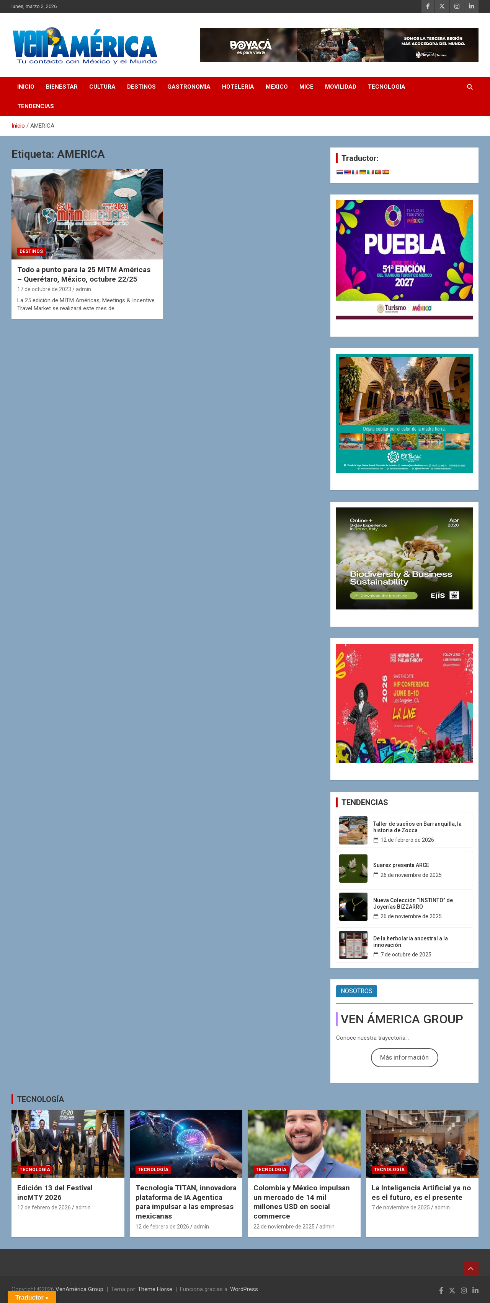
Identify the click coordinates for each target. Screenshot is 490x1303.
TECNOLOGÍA (386, 86)
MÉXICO (277, 86)
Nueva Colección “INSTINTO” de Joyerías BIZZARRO (413, 903)
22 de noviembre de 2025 (284, 1227)
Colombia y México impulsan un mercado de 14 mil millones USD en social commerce (301, 1201)
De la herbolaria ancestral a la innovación (410, 941)
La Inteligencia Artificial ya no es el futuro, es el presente (421, 1192)
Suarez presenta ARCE (401, 865)
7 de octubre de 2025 (406, 954)
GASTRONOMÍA (189, 86)
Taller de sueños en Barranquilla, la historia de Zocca (417, 827)
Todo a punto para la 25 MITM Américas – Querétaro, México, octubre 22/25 (83, 274)
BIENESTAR (62, 86)
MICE (306, 86)
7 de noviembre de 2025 (401, 1207)
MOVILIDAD (340, 86)
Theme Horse (155, 1289)
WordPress (244, 1289)
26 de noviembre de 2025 (411, 875)
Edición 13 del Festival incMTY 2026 (55, 1192)
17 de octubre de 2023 (44, 289)
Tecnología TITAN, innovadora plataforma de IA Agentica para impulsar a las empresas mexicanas (186, 1201)
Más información (404, 1057)
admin (83, 289)
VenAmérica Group (79, 1289)
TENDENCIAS (35, 106)
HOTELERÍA (238, 86)
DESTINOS (141, 86)
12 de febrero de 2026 (407, 840)
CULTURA (102, 86)
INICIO (25, 86)
